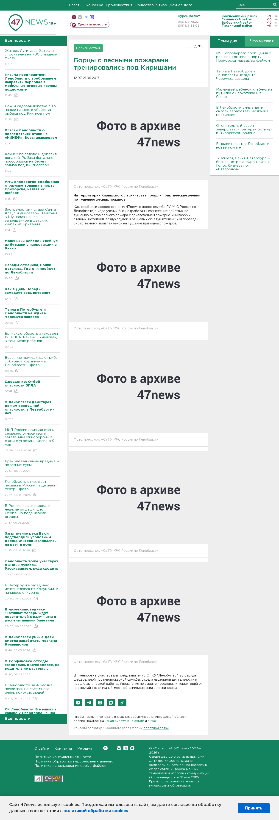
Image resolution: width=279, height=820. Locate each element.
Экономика (93, 5)
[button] (78, 702)
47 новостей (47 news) (171, 748)
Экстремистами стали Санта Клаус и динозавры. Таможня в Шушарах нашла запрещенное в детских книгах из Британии (32, 220)
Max (132, 748)
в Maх (152, 721)
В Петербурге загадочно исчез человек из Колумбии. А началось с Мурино (32, 592)
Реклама (84, 748)
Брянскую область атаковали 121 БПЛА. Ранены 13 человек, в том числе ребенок (32, 340)
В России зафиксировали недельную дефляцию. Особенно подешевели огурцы (32, 514)
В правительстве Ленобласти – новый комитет (244, 145)
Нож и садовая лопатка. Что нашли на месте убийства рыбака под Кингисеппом (32, 113)
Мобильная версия (74, 17)
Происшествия (119, 5)
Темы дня (227, 41)
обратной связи (156, 728)
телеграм (86, 17)
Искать (275, 4)
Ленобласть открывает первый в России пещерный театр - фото (32, 488)
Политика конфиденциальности (62, 757)
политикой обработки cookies (96, 811)
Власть (75, 5)
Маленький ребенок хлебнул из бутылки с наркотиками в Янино (244, 93)
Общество (144, 5)
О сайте (41, 748)
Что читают (262, 41)
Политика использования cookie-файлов (70, 765)
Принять (253, 808)
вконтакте (80, 17)
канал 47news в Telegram (124, 721)
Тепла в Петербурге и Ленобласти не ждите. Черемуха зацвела (236, 75)
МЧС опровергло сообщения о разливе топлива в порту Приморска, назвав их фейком (243, 57)
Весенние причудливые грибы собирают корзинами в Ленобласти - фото (32, 364)
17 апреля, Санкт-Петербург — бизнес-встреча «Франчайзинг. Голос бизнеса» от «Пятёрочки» (243, 164)
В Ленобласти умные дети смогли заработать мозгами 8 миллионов (243, 111)
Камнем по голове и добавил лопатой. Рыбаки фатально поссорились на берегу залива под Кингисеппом (32, 163)
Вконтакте (105, 748)
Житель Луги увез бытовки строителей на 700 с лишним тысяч (32, 57)
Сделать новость (92, 24)
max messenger (92, 17)
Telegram (125, 748)
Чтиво (161, 5)
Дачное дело (181, 5)
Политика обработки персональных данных (73, 761)
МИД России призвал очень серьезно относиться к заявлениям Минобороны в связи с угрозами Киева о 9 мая (32, 440)
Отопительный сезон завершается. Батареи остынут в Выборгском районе (244, 129)
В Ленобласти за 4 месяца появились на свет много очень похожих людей (32, 692)
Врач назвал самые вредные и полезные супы (32, 466)
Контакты (63, 748)
